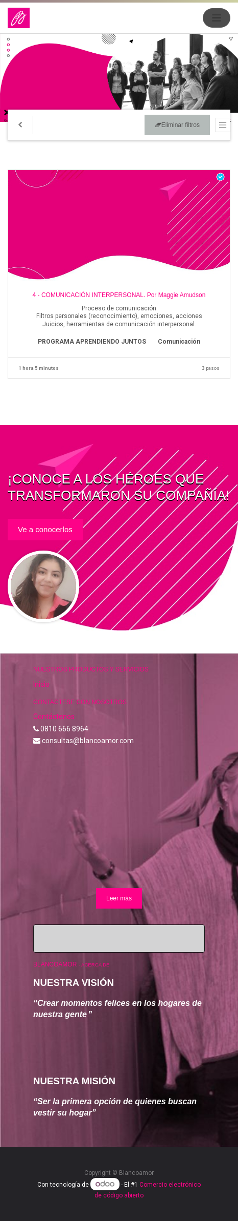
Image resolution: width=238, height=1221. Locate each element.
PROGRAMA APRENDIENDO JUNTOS (92, 341)
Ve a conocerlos (45, 529)
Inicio (41, 684)
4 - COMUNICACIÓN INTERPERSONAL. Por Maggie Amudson (119, 295)
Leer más (119, 898)
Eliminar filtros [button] (177, 125)
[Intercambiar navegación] (222, 125)
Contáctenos (54, 716)
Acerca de (95, 964)
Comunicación (179, 341)
